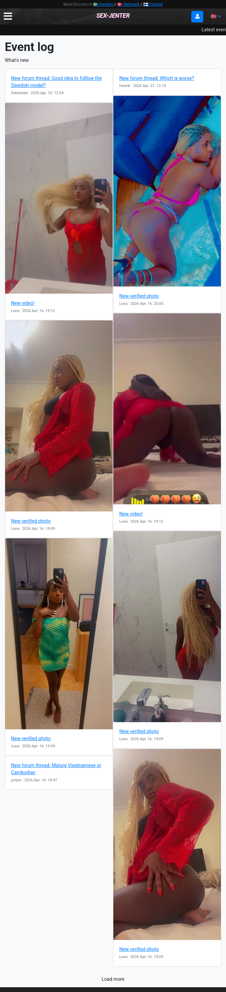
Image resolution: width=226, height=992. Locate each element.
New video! (23, 303)
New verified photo (139, 296)
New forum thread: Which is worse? (156, 78)
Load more (113, 979)
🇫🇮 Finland (153, 4)
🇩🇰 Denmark (128, 4)
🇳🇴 (216, 16)
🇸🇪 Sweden (103, 4)
